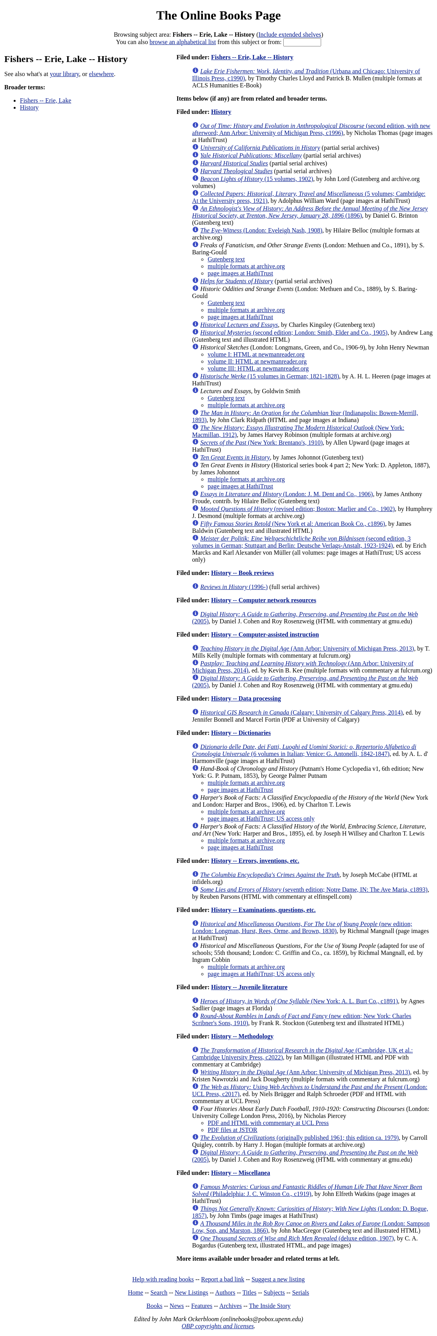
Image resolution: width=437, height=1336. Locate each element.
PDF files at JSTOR (232, 1130)
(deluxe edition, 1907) (297, 1238)
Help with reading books (163, 1279)
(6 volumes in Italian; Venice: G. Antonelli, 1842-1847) (304, 750)
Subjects (274, 1292)
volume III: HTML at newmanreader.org (258, 368)
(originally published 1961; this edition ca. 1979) (299, 1137)
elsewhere (101, 74)
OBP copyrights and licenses (217, 1326)
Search (159, 1292)
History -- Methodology (242, 1036)
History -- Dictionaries (241, 732)
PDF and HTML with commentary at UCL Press (268, 1123)
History (29, 107)
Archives (230, 1305)
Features (201, 1305)
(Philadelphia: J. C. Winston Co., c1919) (307, 1190)
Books (154, 1305)
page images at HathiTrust (240, 273)
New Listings (191, 1292)
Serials (300, 1292)
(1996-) (234, 587)
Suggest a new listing (278, 1279)
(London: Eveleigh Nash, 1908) (261, 230)
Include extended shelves (289, 34)
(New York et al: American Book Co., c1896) (292, 523)
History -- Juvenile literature (249, 987)
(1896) (310, 212)
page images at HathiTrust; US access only (261, 818)
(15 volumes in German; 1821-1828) (269, 376)
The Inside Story (270, 1305)
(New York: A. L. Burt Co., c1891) (299, 1001)
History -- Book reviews (242, 573)
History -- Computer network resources (263, 600)
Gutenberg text (226, 259)
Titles (249, 1292)
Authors (225, 1292)
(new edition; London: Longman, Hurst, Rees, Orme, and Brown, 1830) (302, 927)
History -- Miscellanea (240, 1172)
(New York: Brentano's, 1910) (261, 442)
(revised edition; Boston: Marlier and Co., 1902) (297, 509)
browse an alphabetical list (182, 42)
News (177, 1305)
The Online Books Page (218, 15)
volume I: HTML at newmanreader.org (256, 354)
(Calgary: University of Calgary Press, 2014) (301, 712)
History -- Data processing (246, 698)
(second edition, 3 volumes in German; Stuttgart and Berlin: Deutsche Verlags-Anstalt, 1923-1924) (301, 542)
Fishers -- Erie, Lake (45, 100)
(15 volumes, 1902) (256, 179)
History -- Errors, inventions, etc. (255, 860)
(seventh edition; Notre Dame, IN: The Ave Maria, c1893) (314, 889)
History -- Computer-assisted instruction (265, 634)
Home (135, 1292)
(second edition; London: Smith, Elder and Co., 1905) (293, 332)
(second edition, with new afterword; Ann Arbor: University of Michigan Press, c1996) (311, 129)
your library (64, 74)
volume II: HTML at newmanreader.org (257, 361)
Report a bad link (222, 1279)
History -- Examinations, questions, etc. (263, 910)
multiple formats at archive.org (246, 266)
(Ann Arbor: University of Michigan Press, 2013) (307, 648)
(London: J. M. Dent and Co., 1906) (286, 494)
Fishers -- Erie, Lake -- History (252, 57)
